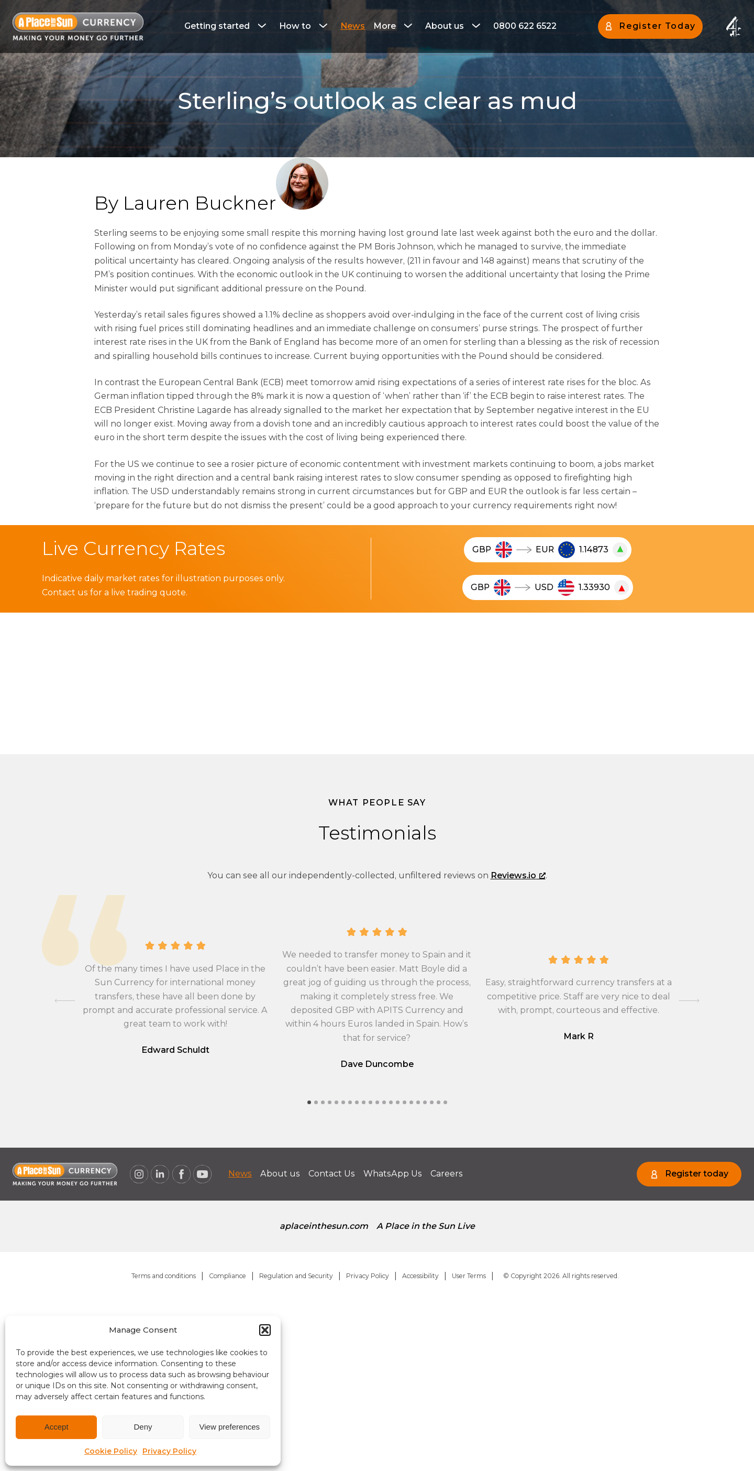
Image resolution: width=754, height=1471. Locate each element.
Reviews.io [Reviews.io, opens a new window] (518, 875)
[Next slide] (689, 1000)
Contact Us (331, 1174)
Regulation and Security (296, 1276)
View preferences (229, 1426)
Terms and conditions (163, 1276)
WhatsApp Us (392, 1174)
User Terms (469, 1276)
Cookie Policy (110, 1451)
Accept (57, 1426)
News (352, 26)
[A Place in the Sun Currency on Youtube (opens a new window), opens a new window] (202, 1174)
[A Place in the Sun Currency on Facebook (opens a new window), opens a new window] (181, 1174)
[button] (265, 1330)
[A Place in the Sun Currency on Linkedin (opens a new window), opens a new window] (160, 1174)
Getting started (217, 26)
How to (295, 26)
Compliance (227, 1276)
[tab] (309, 1102)
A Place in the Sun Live (425, 1226)
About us (444, 26)
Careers (446, 1174)
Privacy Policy (169, 1451)
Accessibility (420, 1276)
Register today (696, 1174)
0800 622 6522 (525, 26)
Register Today (657, 26)
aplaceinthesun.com (324, 1226)
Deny (143, 1426)
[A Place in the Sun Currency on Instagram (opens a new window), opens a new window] (138, 1174)
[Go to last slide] (64, 1000)
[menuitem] (227, 26)
